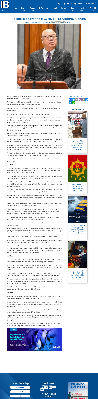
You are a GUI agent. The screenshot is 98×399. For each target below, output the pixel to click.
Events (73, 9)
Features (33, 9)
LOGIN (80, 4)
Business (24, 9)
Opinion (54, 9)
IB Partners (43, 8)
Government (58, 22)
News (70, 22)
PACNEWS (93, 9)
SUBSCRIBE (90, 4)
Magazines (12, 8)
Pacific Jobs (82, 9)
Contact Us (64, 9)
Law (64, 22)
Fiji (52, 22)
